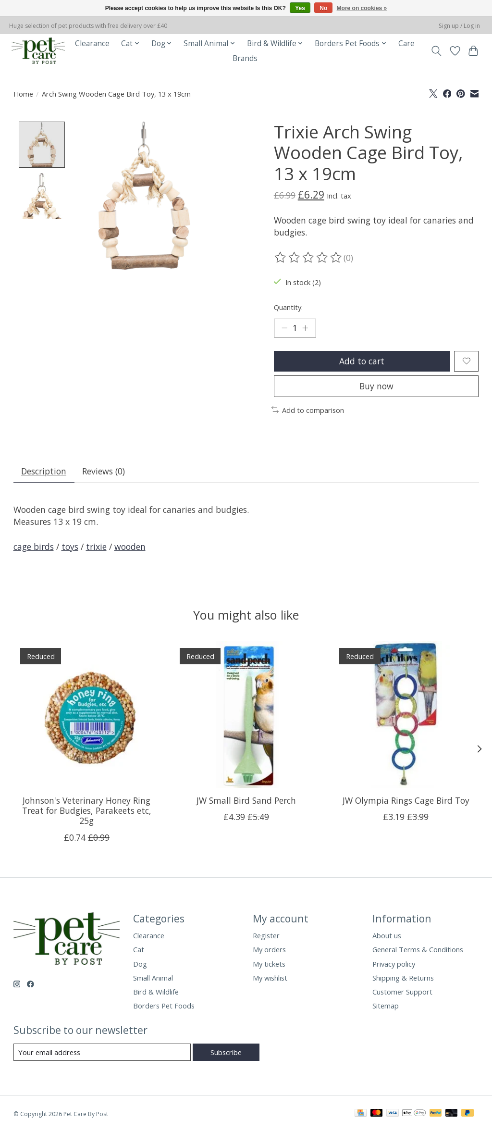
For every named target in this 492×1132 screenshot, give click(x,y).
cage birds (33, 546)
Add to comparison (307, 410)
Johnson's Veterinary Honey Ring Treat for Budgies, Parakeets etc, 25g (86, 810)
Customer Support (402, 991)
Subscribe (226, 1052)
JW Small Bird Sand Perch (246, 800)
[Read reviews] (309, 257)
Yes (300, 8)
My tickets (269, 964)
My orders (269, 949)
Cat (138, 949)
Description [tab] (43, 471)
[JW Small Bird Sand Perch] (246, 714)
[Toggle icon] (436, 51)
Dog (140, 964)
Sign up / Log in (459, 26)
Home (23, 94)
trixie (96, 546)
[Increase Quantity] (305, 328)
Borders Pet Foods (164, 1005)
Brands (245, 58)
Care (406, 43)
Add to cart (361, 361)
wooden (130, 546)
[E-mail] (102, 1052)
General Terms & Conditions (417, 949)
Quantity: (288, 307)
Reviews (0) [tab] (103, 471)
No (323, 8)
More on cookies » (362, 8)
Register (266, 935)
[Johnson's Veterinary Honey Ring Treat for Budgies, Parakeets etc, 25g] (86, 714)
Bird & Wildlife (156, 991)
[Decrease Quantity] (284, 328)
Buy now (376, 386)
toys (70, 546)
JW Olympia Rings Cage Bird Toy (405, 800)
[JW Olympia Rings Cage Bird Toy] (405, 714)
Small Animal (153, 978)
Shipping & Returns (403, 978)
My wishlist (270, 978)
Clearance (92, 43)
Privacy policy (393, 964)
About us (386, 935)
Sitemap (385, 1005)
